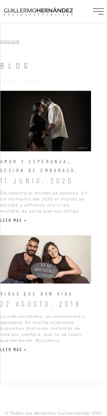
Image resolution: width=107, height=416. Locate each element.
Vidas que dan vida (36, 293)
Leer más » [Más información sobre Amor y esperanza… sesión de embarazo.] (13, 220)
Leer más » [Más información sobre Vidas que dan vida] (13, 349)
